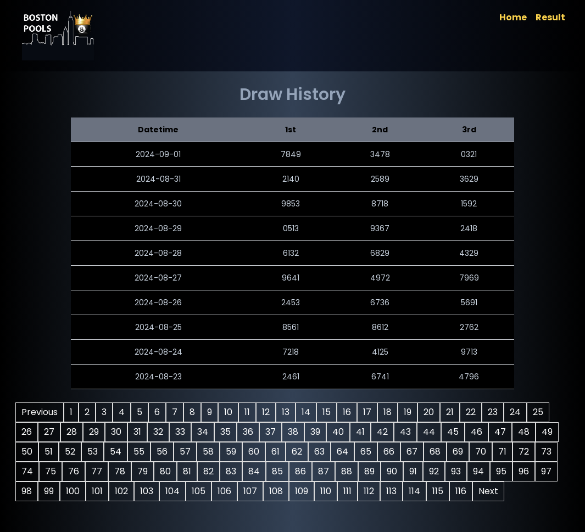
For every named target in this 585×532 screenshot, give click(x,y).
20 (472, 412)
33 (291, 431)
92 (273, 491)
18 (431, 412)
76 (366, 471)
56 (370, 451)
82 (501, 471)
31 (248, 431)
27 (160, 431)
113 (316, 511)
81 (480, 471)
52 (278, 451)
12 (309, 412)
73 (297, 471)
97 (385, 491)
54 (324, 451)
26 (137, 431)
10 (272, 412)
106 (149, 511)
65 (116, 471)
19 (451, 412)
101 (478, 491)
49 (212, 451)
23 (70, 431)
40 (449, 431)
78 (412, 471)
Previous (83, 412)
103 (71, 511)
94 (317, 491)
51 (257, 451)
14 (349, 412)
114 (339, 511)
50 (235, 451)
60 (461, 451)
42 (493, 431)
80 (458, 471)
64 (93, 471)
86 (139, 491)
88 (185, 491)
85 (116, 491)
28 (182, 431)
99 (430, 491)
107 (175, 511)
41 (471, 431)
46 (141, 451)
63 (70, 471)
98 (408, 491)
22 (514, 412)
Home (470, 17)
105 (123, 511)
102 (502, 491)
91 (252, 491)
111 (272, 511)
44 (94, 451)
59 (439, 451)
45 (118, 451)
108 (201, 511)
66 (139, 471)
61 (484, 451)
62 (505, 451)
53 (301, 451)
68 (185, 471)
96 (363, 491)
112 (293, 511)
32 (269, 431)
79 (435, 471)
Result (507, 17)
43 (70, 451)
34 (313, 431)
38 (404, 431)
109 (226, 511)
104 (97, 511)
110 (250, 511)
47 (165, 451)
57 (393, 451)
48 (188, 451)
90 (231, 491)
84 (93, 491)
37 (381, 431)
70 (231, 471)
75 (343, 471)
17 (410, 412)
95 (340, 491)
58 (416, 451)
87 (162, 491)
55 (347, 451)
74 (320, 471)
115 (362, 511)
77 (389, 471)
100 (454, 491)
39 (426, 431)
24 (92, 431)
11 (290, 412)
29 (205, 431)
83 (70, 491)
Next (413, 511)
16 (390, 412)
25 (115, 431)
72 (274, 471)
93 (295, 491)
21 (493, 412)
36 (359, 431)
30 (227, 431)
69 (208, 471)
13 (329, 412)
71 (253, 471)
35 (336, 431)
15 (370, 412)
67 (162, 471)
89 (208, 491)
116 (385, 511)
